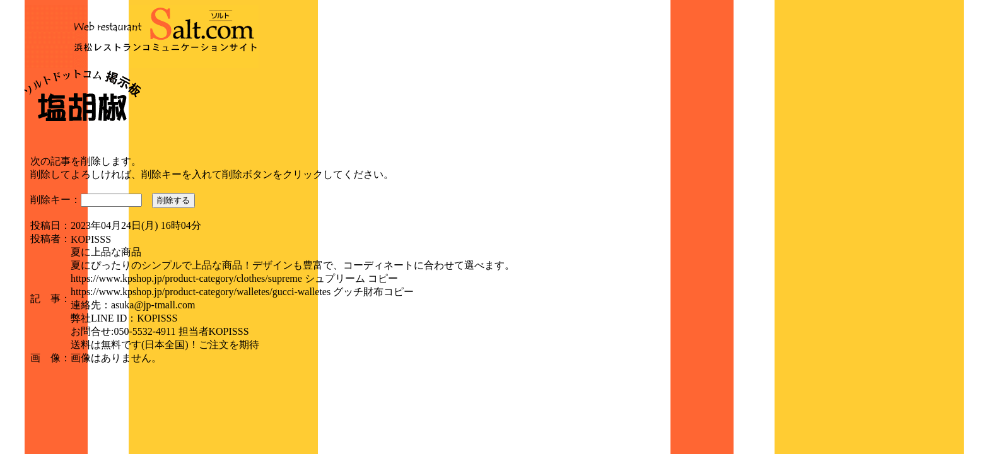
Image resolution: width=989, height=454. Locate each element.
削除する (173, 200)
